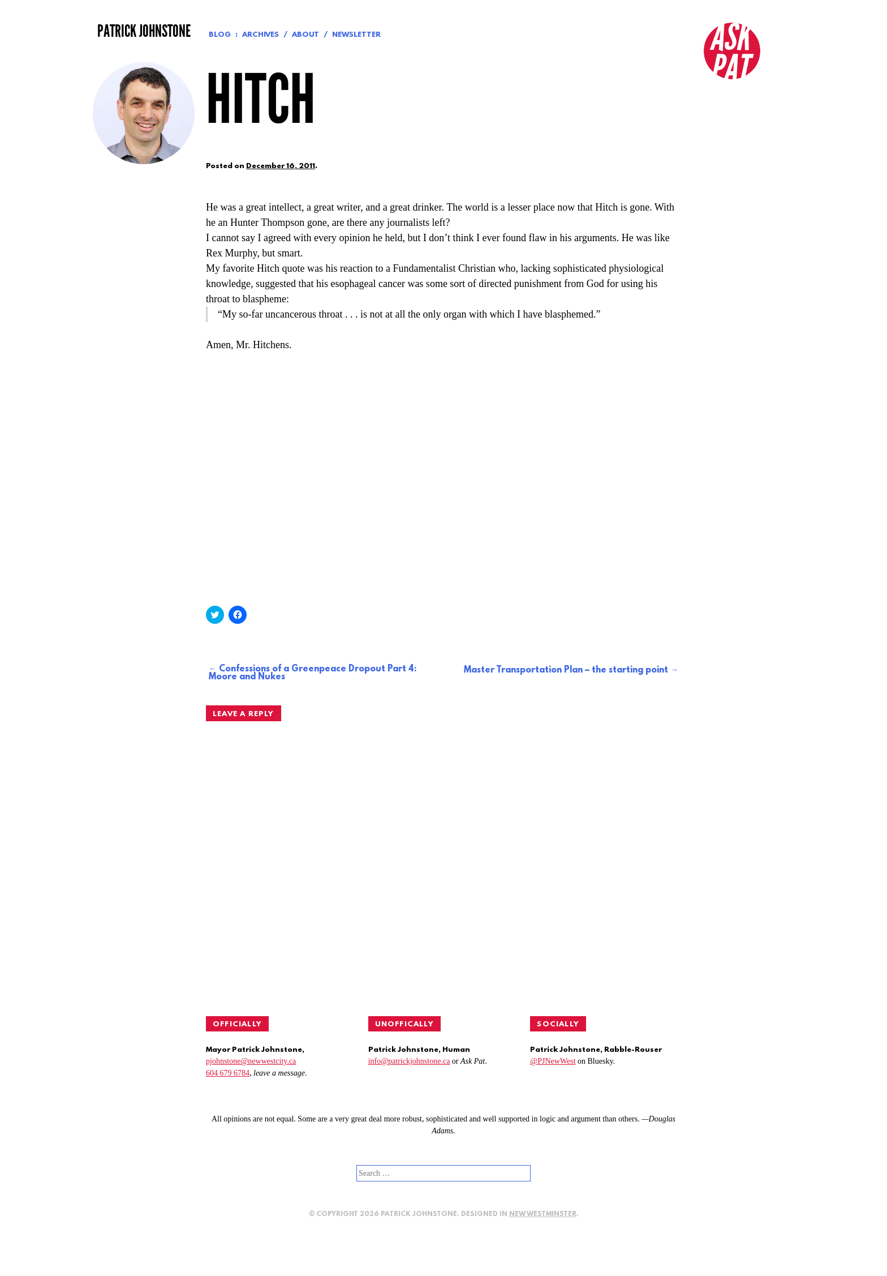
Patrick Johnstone (144, 31)
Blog (220, 35)
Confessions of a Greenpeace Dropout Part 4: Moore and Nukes (312, 673)
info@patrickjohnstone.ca (409, 1061)
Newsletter (356, 35)
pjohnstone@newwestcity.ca (251, 1061)
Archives (260, 35)
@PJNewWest (552, 1061)
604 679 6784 (227, 1073)
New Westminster (542, 1214)
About (305, 35)
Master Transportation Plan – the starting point (566, 670)
